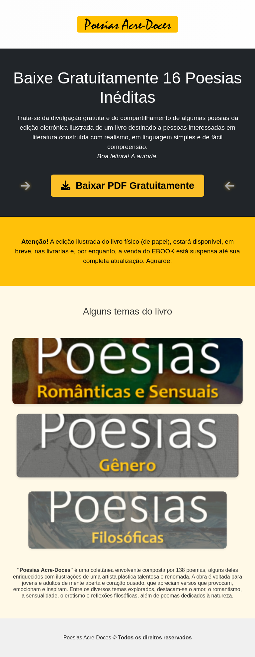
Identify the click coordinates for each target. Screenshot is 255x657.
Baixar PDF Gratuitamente (127, 185)
